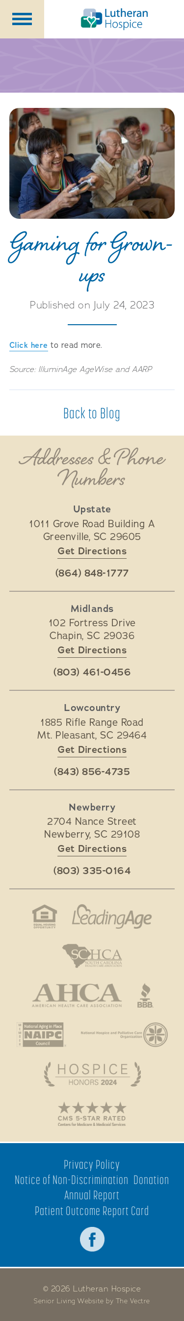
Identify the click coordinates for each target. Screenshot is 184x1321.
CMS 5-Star (92, 1113)
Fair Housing (44, 916)
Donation (151, 1180)
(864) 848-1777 (92, 573)
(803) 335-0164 (92, 871)
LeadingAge (112, 916)
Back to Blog (92, 413)
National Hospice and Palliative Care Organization (124, 1034)
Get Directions (92, 551)
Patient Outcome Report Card (92, 1211)
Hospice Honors (92, 1074)
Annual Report (92, 1195)
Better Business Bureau (145, 995)
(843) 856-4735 (92, 772)
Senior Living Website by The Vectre (92, 1301)
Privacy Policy (92, 1164)
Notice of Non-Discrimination (72, 1180)
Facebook (92, 1239)
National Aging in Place (41, 1034)
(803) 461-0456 (92, 672)
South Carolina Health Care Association (92, 956)
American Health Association (76, 995)
